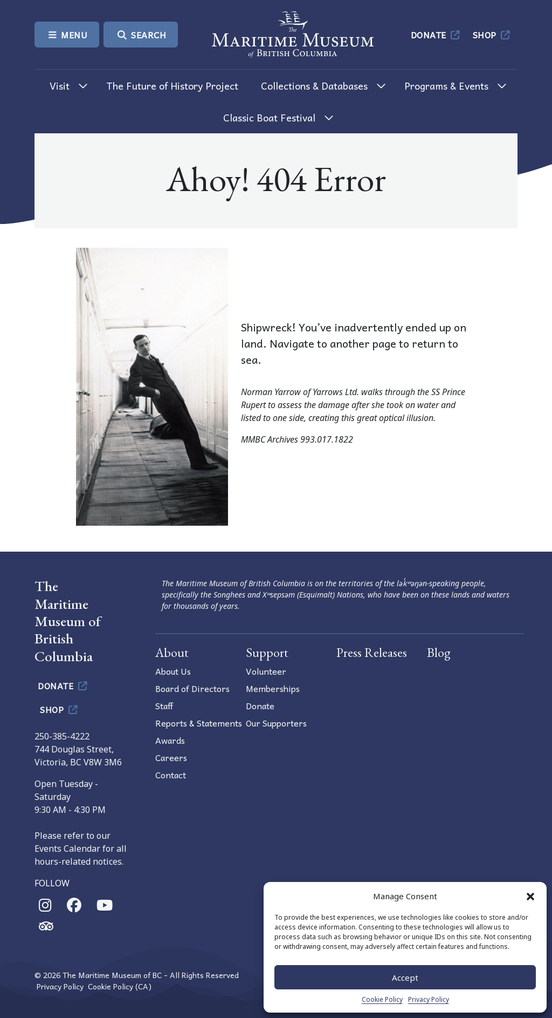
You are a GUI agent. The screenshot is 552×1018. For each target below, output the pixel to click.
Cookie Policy (382, 999)
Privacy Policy (428, 999)
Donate (436, 35)
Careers (171, 757)
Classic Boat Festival (269, 117)
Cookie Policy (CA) (119, 986)
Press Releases (371, 652)
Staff (164, 705)
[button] (530, 896)
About (172, 652)
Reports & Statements (198, 723)
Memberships (273, 688)
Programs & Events (446, 85)
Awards (170, 740)
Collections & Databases (314, 85)
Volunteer (266, 671)
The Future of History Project (172, 85)
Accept (405, 977)
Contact (170, 775)
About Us (173, 671)
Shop (492, 35)
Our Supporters (276, 723)
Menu (66, 35)
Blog (439, 652)
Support (267, 652)
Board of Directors (192, 688)
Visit (60, 85)
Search (140, 35)
